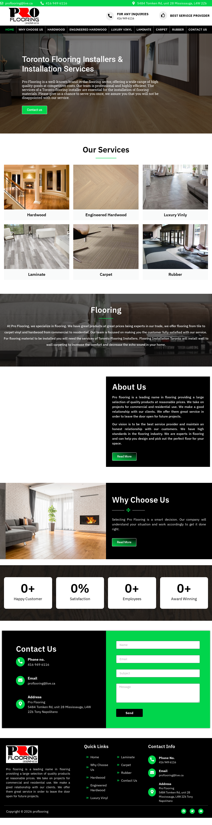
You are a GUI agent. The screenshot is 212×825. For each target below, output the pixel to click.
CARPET (161, 29)
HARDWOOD (56, 29)
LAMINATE (144, 29)
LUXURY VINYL (121, 29)
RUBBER (178, 29)
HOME (9, 29)
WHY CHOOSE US (31, 29)
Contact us (34, 110)
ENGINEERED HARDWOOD (88, 29)
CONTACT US (197, 29)
